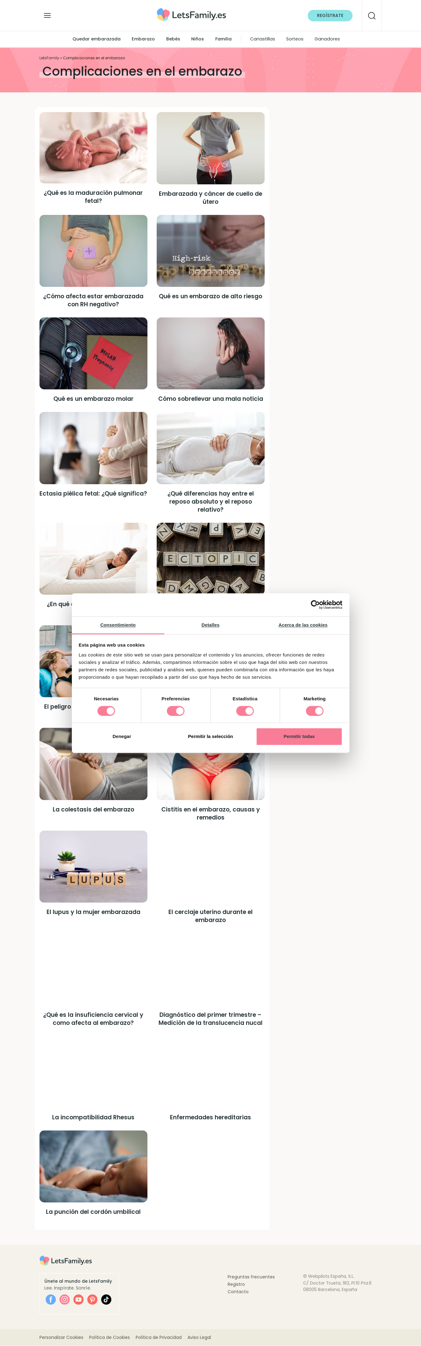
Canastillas (262, 39)
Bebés (173, 39)
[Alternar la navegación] (47, 13)
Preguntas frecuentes (251, 1277)
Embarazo (143, 39)
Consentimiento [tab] (118, 624)
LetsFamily (49, 58)
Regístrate (330, 15)
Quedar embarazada (96, 39)
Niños (197, 39)
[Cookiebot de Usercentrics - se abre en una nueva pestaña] (315, 604)
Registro (236, 1284)
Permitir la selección (210, 736)
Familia (223, 39)
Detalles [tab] (210, 624)
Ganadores (327, 39)
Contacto (238, 1292)
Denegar (122, 736)
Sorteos (294, 39)
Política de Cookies (109, 1338)
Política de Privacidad (159, 1338)
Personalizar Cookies (61, 1338)
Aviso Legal (199, 1338)
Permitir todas (299, 736)
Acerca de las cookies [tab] (303, 624)
